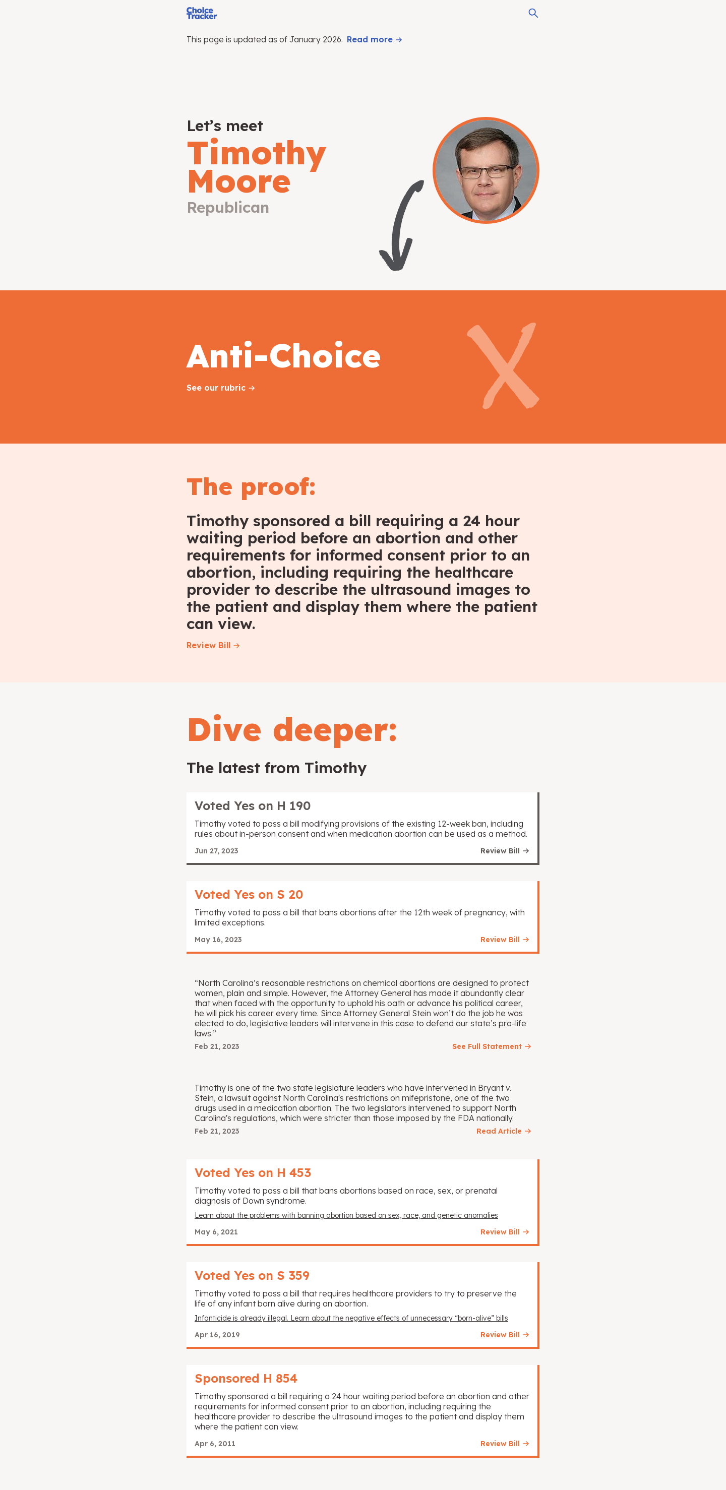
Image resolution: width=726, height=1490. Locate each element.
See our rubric (216, 388)
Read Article (499, 1131)
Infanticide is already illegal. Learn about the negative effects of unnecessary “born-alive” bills (351, 1318)
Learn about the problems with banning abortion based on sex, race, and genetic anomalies (346, 1215)
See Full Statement (487, 1046)
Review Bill (208, 645)
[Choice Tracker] (202, 13)
